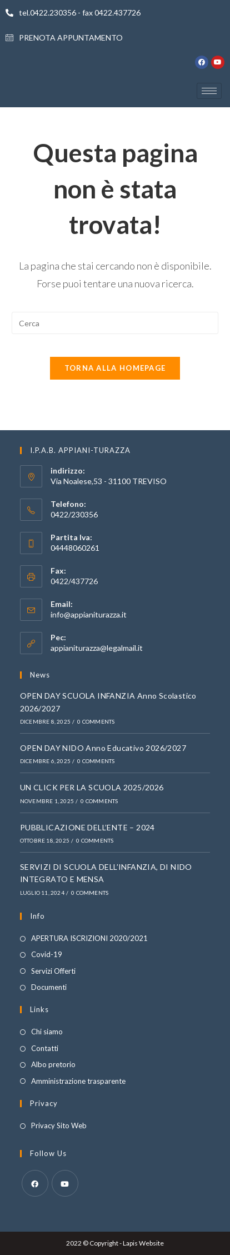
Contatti (44, 1048)
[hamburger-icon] (209, 91)
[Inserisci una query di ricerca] (115, 323)
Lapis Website (143, 1243)
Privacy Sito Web (59, 1125)
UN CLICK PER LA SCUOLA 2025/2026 (92, 787)
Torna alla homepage (115, 367)
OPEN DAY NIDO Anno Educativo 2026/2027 (103, 748)
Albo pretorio (53, 1064)
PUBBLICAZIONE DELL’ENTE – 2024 (87, 827)
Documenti (49, 987)
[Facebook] (35, 1183)
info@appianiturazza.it (89, 614)
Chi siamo (47, 1031)
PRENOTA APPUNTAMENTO (64, 37)
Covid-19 (46, 954)
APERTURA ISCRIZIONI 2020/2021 (89, 938)
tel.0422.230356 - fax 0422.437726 (73, 12)
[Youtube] (65, 1183)
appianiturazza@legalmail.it (97, 648)
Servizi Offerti (53, 971)
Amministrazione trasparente (78, 1081)
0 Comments (95, 721)
